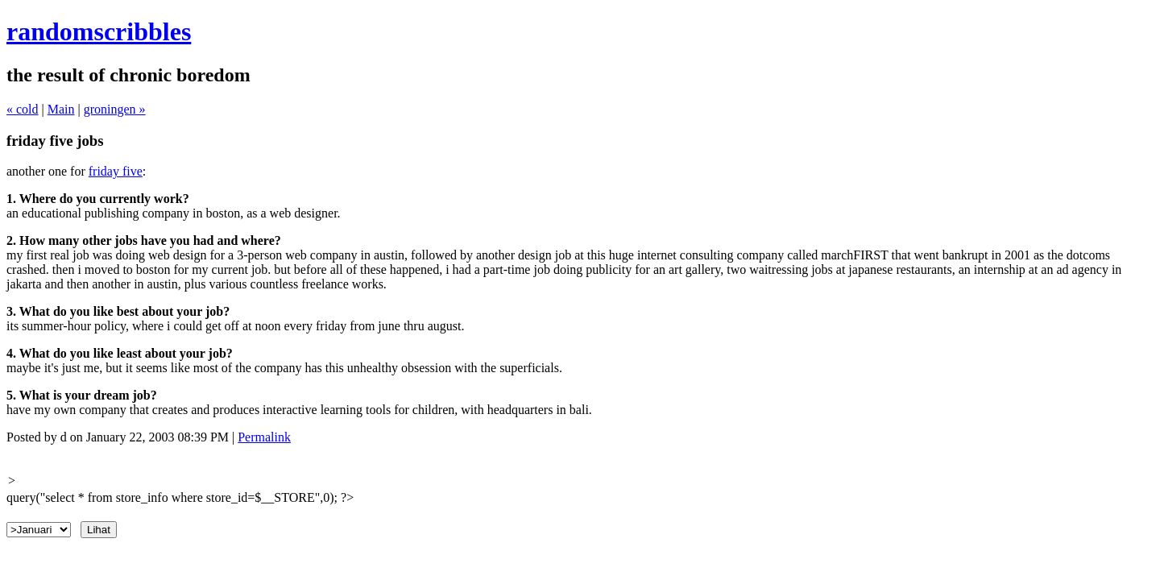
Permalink (264, 437)
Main (61, 109)
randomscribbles (98, 31)
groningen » (115, 109)
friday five (116, 171)
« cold (22, 109)
